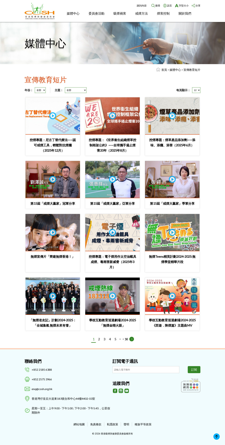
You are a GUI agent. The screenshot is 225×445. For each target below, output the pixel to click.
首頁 (164, 69)
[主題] (75, 90)
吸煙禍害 (119, 13)
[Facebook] (115, 391)
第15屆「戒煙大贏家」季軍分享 (172, 203)
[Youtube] (126, 391)
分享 (197, 5)
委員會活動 (96, 13)
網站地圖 (79, 424)
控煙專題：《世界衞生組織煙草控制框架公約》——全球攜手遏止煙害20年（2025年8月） (112, 145)
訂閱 (194, 369)
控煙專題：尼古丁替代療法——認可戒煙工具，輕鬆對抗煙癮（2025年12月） (53, 145)
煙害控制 (163, 13)
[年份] (40, 90)
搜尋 (157, 5)
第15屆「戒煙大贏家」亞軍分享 (112, 203)
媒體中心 (73, 13)
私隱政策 (112, 424)
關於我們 (185, 13)
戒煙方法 (141, 13)
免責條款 (95, 424)
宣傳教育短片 (192, 69)
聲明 (126, 424)
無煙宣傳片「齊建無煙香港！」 (53, 256)
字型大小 (184, 5)
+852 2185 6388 (42, 369)
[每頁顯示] (196, 90)
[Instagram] (121, 391)
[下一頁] (131, 339)
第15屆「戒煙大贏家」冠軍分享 (52, 203)
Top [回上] (216, 436)
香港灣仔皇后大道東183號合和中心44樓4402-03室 (63, 398)
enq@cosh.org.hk (42, 389)
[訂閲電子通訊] (145, 369)
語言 (169, 5)
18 (126, 339)
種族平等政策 (143, 424)
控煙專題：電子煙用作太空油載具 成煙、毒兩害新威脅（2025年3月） (112, 262)
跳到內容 (142, 5)
